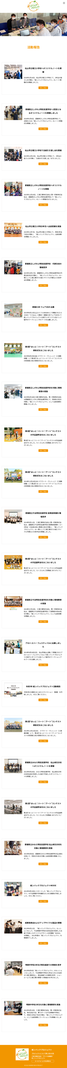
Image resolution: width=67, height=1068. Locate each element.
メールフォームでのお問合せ (43, 1061)
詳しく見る (43, 88)
